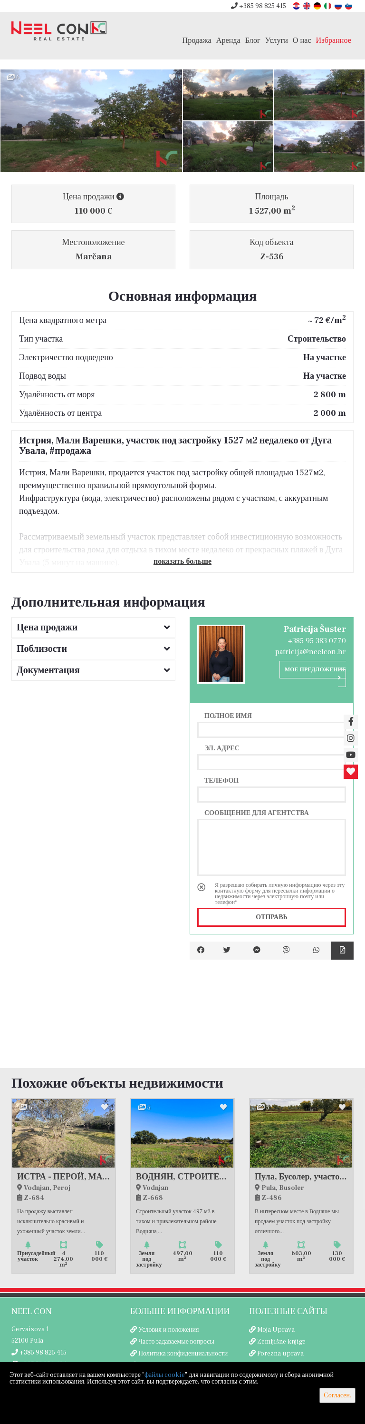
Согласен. (337, 1395)
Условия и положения (168, 1330)
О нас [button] (302, 40)
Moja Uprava (276, 1330)
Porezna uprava (280, 1353)
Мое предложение (315, 673)
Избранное (333, 40)
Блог (252, 40)
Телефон (221, 780)
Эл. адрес (222, 748)
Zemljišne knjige (281, 1341)
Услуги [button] (276, 40)
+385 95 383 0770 (317, 641)
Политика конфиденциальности (183, 1353)
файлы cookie (164, 1375)
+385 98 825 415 (258, 6)
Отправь (272, 917)
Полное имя (228, 715)
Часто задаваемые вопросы (176, 1341)
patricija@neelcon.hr (310, 652)
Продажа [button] (196, 40)
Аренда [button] (228, 40)
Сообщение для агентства (256, 812)
